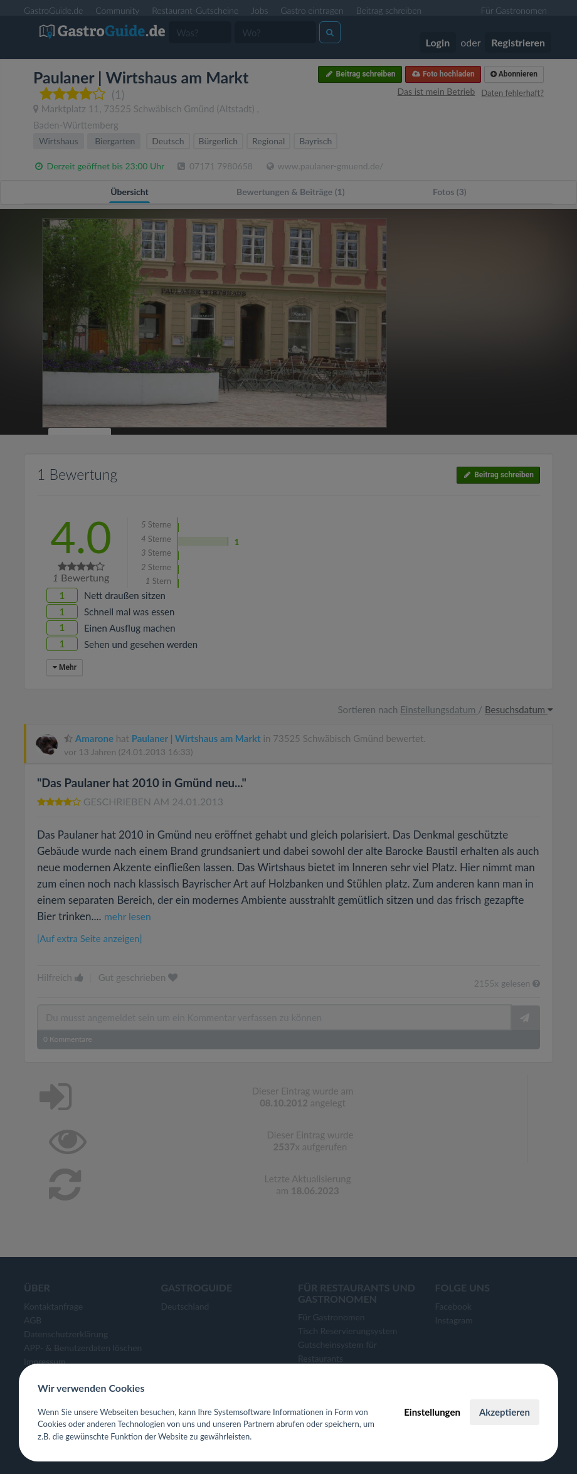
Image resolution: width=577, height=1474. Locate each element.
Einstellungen (432, 1412)
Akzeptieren (504, 1412)
